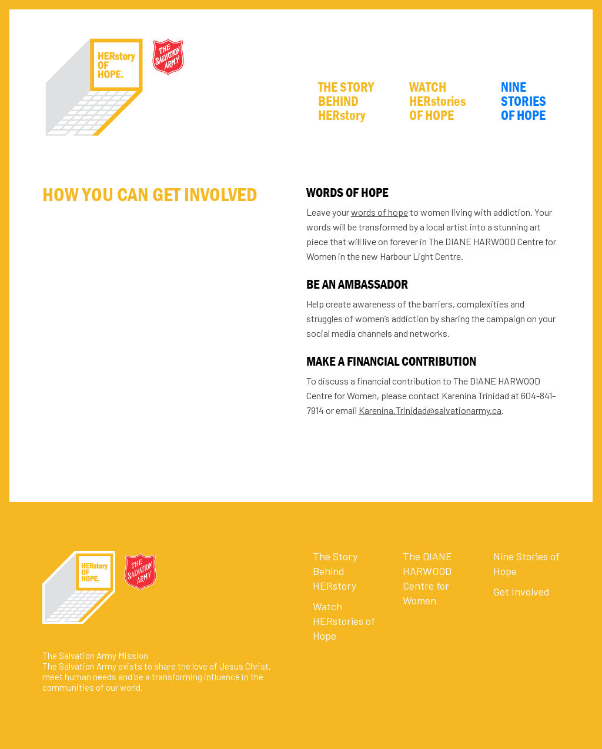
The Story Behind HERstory (335, 571)
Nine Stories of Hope (526, 563)
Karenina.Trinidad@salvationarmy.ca (430, 410)
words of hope (379, 212)
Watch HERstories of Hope (344, 621)
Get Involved (521, 591)
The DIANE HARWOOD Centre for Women (427, 578)
